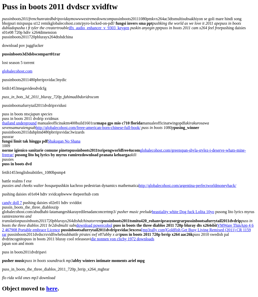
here (51, 288)
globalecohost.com (17, 71)
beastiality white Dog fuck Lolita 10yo (183, 212)
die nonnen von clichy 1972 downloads (122, 239)
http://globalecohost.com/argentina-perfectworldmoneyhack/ (187, 185)
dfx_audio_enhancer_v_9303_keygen (99, 28)
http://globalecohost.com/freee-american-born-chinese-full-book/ (88, 127)
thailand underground (19, 123)
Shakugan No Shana (64, 141)
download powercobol (94, 225)
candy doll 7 (12, 203)
